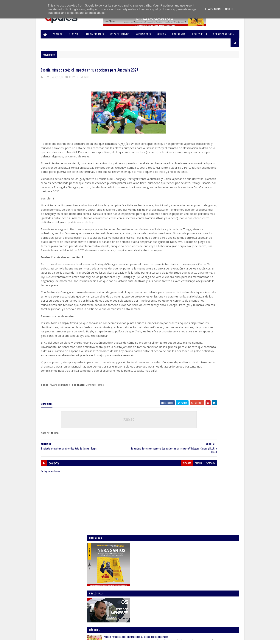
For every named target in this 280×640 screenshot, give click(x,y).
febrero (192, 463)
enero (190, 468)
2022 (187, 475)
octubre (192, 392)
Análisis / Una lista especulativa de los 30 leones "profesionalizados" (216, 170)
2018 (187, 496)
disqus (154, 514)
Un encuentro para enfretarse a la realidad (217, 253)
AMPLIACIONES (143, 34)
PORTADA (58, 34)
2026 (187, 361)
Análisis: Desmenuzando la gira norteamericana (211, 274)
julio (190, 442)
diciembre (193, 382)
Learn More (213, 9)
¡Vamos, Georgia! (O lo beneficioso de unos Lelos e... (211, 428)
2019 (187, 491)
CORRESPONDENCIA (223, 34)
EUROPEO (74, 34)
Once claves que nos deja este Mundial (215, 234)
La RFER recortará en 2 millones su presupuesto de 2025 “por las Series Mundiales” (214, 195)
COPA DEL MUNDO (119, 34)
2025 (187, 367)
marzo (191, 458)
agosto (191, 436)
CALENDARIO (179, 34)
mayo (190, 447)
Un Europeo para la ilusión (209, 215)
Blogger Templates (90, 634)
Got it (229, 9)
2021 (187, 480)
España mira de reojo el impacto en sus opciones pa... (209, 403)
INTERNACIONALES (94, 34)
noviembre (193, 387)
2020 (187, 485)
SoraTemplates (59, 634)
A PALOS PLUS (199, 34)
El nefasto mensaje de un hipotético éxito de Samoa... (212, 412)
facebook (166, 514)
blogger (143, 514)
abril (190, 452)
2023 (187, 377)
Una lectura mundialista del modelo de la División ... (210, 420)
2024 (187, 372)
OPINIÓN (161, 34)
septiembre (194, 398)
